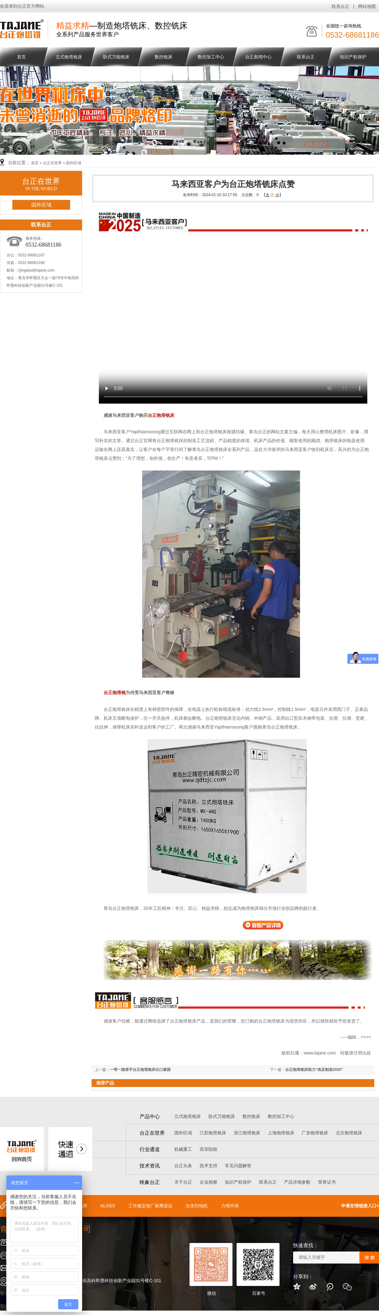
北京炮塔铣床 (349, 1132)
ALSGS (107, 1205)
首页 (35, 163)
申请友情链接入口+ (360, 1205)
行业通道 (150, 1149)
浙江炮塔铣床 (247, 1132)
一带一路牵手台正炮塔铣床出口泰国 (140, 1069)
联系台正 (340, 6)
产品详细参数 (297, 1182)
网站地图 (367, 6)
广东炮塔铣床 (315, 1132)
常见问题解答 (238, 1165)
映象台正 (150, 1182)
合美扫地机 (197, 1205)
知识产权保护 (353, 56)
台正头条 (183, 1165)
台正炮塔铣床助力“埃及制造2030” (314, 1069)
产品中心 (150, 1116)
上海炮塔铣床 (281, 1132)
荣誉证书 (327, 1182)
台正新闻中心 (258, 56)
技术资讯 (150, 1165)
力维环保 (230, 1205)
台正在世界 (52, 163)
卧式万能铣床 (116, 56)
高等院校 (208, 1149)
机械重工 (183, 1149)
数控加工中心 (211, 56)
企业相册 (208, 1182)
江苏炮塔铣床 (213, 1132)
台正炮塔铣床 (161, 415)
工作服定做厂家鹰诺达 (150, 1205)
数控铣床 (163, 56)
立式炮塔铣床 (69, 56)
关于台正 (183, 1182)
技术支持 (208, 1165)
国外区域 (73, 163)
